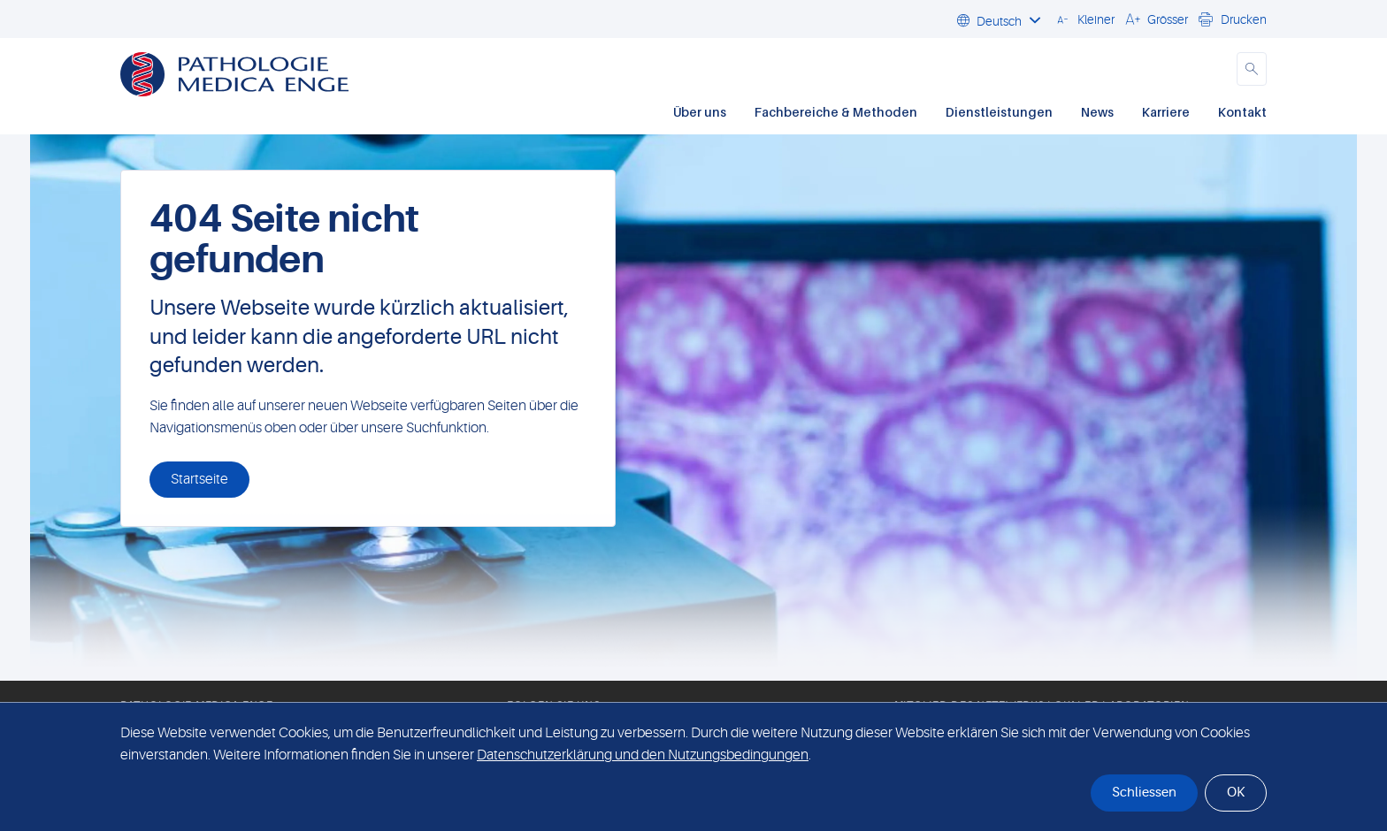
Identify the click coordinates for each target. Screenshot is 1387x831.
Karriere (1166, 111)
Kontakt (1242, 111)
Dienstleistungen (999, 111)
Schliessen (1144, 792)
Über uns (699, 111)
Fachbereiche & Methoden (836, 111)
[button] (1083, 18)
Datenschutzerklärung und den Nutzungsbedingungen (642, 755)
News (1097, 111)
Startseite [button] (199, 479)
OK (1236, 792)
